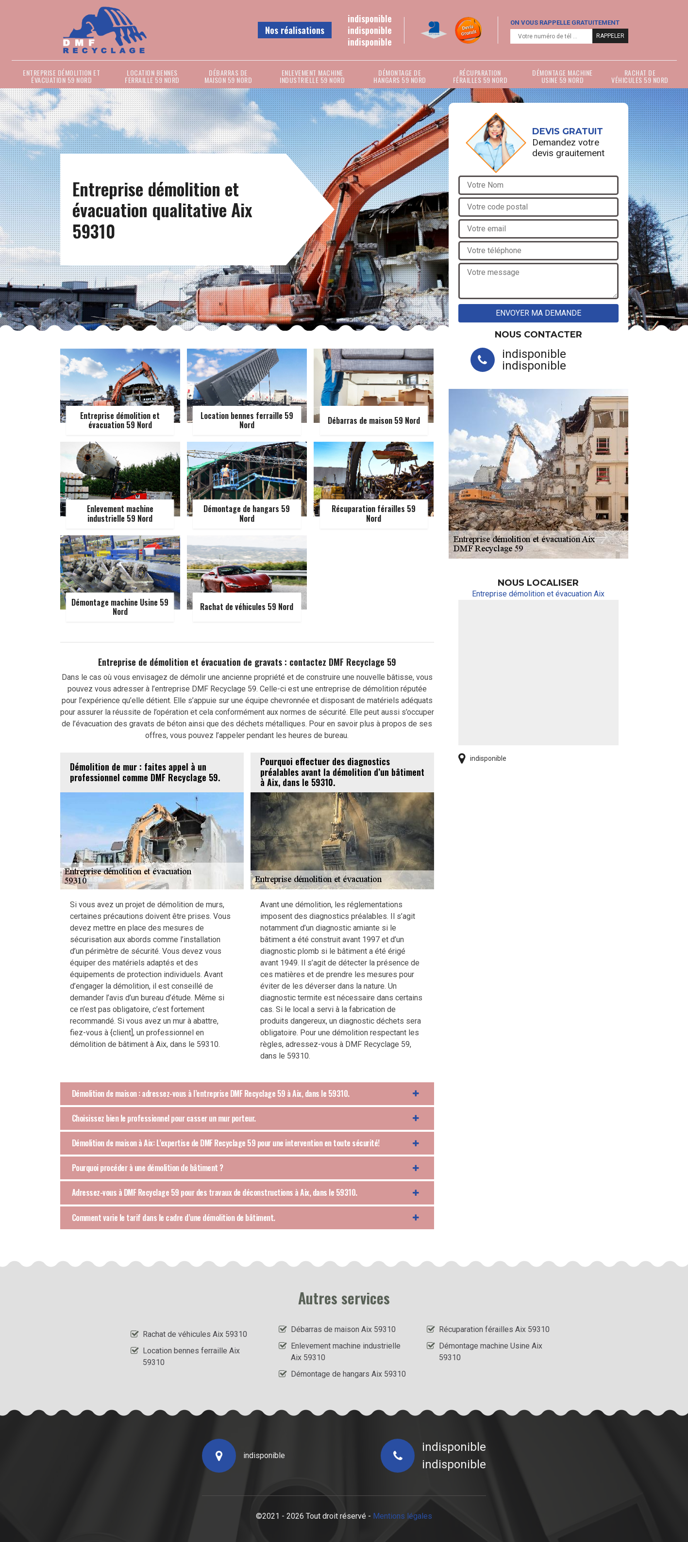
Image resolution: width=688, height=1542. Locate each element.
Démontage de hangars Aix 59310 (348, 1374)
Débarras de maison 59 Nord (228, 76)
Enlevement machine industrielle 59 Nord (312, 76)
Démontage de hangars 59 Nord (399, 76)
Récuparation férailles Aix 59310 (494, 1329)
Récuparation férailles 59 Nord (480, 76)
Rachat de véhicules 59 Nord (640, 76)
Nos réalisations (294, 30)
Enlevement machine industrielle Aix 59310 (346, 1351)
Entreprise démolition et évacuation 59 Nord (61, 76)
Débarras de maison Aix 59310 (343, 1329)
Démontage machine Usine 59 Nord (562, 76)
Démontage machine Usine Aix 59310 (490, 1351)
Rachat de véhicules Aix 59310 (195, 1334)
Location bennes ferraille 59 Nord (152, 76)
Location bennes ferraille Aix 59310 (191, 1356)
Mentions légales (402, 1516)
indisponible (370, 18)
